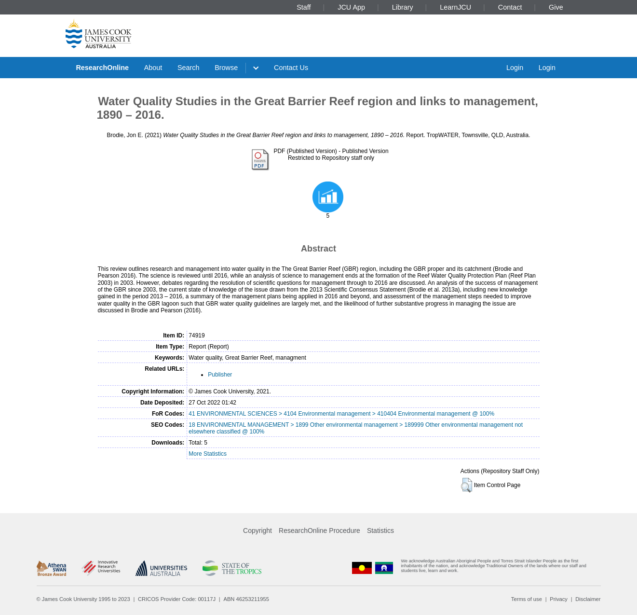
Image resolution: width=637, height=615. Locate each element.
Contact (510, 7)
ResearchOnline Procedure (319, 530)
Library (402, 7)
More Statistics (208, 453)
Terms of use (526, 599)
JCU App (351, 7)
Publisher (220, 374)
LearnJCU (455, 7)
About (153, 67)
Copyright (257, 530)
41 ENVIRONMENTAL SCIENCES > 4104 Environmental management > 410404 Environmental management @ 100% (341, 413)
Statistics (380, 530)
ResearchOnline (102, 67)
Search (188, 67)
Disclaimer (587, 599)
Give (556, 7)
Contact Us (291, 67)
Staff (304, 7)
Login (514, 67)
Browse (226, 67)
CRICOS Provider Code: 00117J (177, 599)
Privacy (559, 599)
